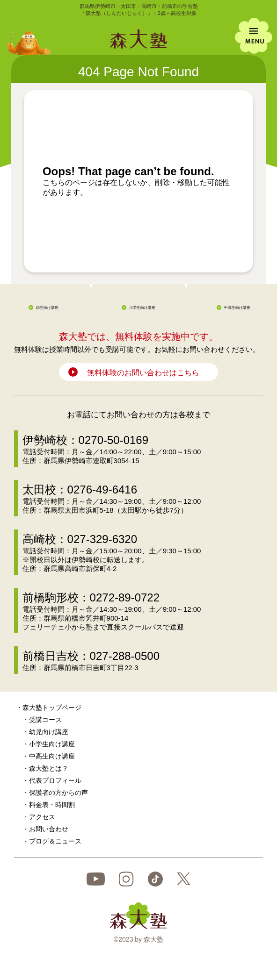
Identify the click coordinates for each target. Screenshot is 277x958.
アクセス (42, 817)
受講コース (45, 719)
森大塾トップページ (51, 707)
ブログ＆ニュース (55, 841)
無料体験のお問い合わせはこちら (143, 373)
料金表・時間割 (52, 804)
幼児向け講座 (47, 308)
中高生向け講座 (237, 308)
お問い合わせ (48, 829)
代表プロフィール (55, 780)
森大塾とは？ (48, 768)
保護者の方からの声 (58, 792)
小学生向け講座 (142, 308)
